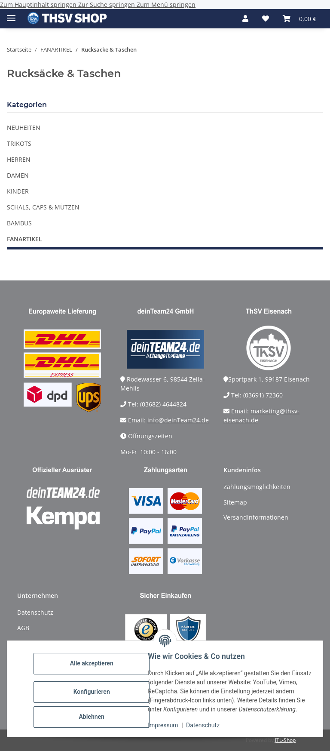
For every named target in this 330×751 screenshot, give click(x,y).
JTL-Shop (285, 740)
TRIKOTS (19, 143)
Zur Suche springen (107, 4)
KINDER (18, 191)
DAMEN (18, 175)
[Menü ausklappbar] (11, 14)
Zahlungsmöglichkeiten (256, 487)
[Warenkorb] (299, 18)
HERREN (19, 159)
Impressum (166, 725)
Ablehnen (94, 712)
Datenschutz (206, 725)
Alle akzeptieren (94, 659)
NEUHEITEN (23, 127)
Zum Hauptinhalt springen (39, 4)
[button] (245, 18)
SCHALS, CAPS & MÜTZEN (43, 207)
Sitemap (235, 502)
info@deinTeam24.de (178, 420)
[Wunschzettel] (265, 18)
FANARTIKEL (24, 239)
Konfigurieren (94, 687)
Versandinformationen (255, 517)
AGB (23, 628)
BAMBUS (19, 223)
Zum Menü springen (166, 4)
